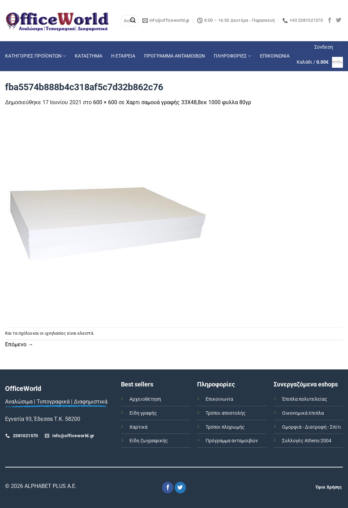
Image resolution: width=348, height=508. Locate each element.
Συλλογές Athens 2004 (306, 441)
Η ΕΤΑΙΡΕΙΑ (123, 56)
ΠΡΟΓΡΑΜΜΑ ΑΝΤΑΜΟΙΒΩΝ (174, 56)
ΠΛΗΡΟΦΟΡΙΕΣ (232, 56)
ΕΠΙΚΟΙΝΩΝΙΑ (275, 56)
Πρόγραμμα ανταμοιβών (232, 441)
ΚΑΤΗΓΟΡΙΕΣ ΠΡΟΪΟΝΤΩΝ (35, 56)
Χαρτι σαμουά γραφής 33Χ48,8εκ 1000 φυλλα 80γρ (188, 102)
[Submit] (133, 21)
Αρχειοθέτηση (145, 399)
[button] (323, 47)
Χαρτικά (138, 427)
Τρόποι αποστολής (226, 413)
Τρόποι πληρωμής (225, 427)
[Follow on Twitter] (338, 20)
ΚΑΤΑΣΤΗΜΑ (88, 56)
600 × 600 (105, 102)
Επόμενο (19, 344)
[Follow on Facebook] (329, 20)
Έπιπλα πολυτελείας (304, 399)
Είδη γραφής (143, 413)
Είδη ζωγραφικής (148, 441)
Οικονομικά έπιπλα (303, 413)
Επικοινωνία (219, 399)
